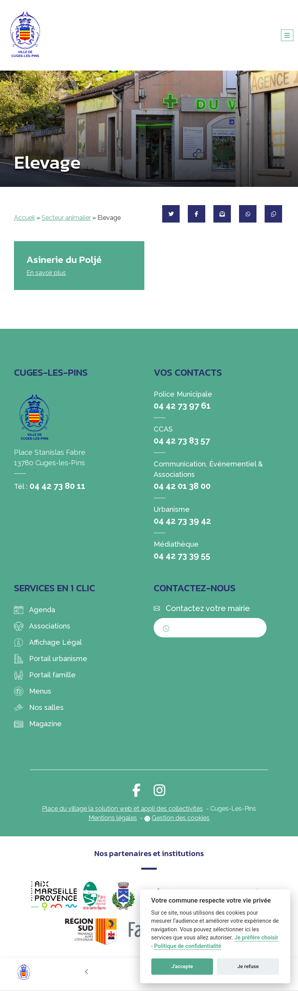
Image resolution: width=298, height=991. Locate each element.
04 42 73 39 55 (182, 556)
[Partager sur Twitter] (171, 214)
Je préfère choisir (256, 937)
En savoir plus (46, 272)
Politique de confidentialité (187, 946)
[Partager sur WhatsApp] (247, 214)
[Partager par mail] (222, 214)
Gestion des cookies (181, 818)
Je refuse (248, 966)
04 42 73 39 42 (182, 521)
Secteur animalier (66, 217)
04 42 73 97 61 (182, 406)
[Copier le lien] (273, 214)
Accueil (24, 217)
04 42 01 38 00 (182, 486)
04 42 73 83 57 (182, 440)
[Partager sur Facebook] (196, 214)
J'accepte (182, 966)
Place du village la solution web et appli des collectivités (122, 808)
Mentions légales (112, 818)
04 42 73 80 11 (57, 486)
